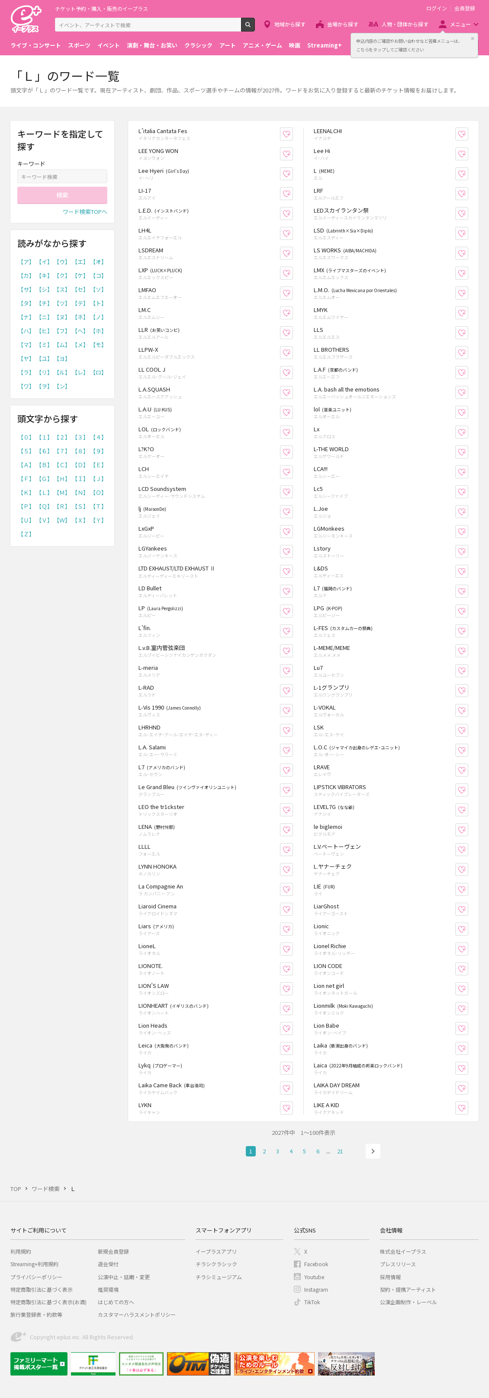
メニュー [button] (460, 24)
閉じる (472, 38)
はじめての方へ (116, 1302)
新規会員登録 (113, 1251)
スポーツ (79, 45)
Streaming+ (324, 45)
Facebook (316, 1263)
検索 (254, 28)
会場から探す (342, 24)
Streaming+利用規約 (34, 1263)
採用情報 (390, 1276)
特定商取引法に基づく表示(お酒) (48, 1302)
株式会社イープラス (403, 1251)
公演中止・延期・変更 (124, 1276)
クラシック (198, 45)
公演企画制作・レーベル (408, 1302)
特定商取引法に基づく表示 (41, 1289)
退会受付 (108, 1263)
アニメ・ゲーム (262, 45)
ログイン (436, 8)
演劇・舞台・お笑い (152, 45)
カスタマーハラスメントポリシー (137, 1314)
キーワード (31, 163)
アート (227, 45)
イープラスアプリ (216, 1251)
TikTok (312, 1302)
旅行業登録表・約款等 (36, 1314)
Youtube (314, 1276)
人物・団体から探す (405, 24)
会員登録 (464, 8)
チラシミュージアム (219, 1276)
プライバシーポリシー (36, 1276)
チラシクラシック (216, 1263)
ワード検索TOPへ (85, 211)
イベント (108, 45)
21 (340, 1151)
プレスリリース (398, 1263)
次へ (373, 1151)
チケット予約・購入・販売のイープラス (101, 8)
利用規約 (20, 1251)
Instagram (316, 1289)
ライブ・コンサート (35, 45)
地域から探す (290, 24)
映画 (294, 45)
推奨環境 (108, 1289)
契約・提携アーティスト (408, 1289)
